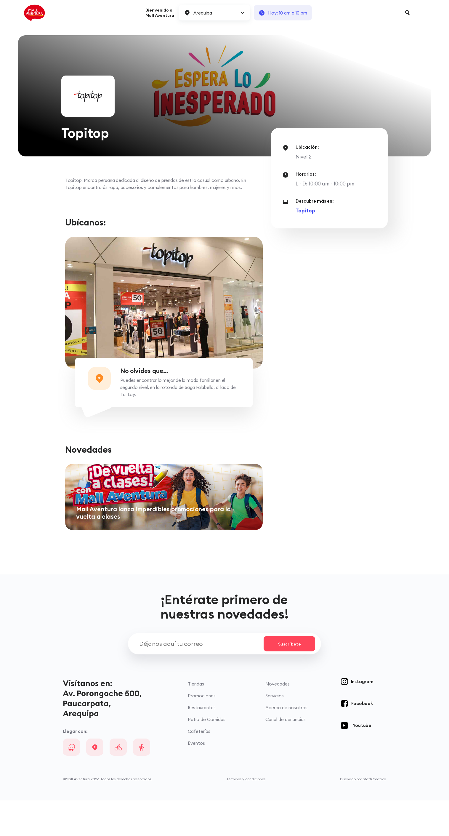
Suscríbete (289, 679)
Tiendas (196, 719)
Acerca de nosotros (286, 743)
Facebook (362, 739)
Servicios (274, 731)
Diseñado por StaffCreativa (363, 814)
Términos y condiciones (245, 814)
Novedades (277, 719)
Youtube (362, 761)
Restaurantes (202, 743)
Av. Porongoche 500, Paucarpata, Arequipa (102, 739)
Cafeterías (199, 767)
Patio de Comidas (206, 755)
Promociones (202, 731)
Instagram (362, 717)
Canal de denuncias (285, 755)
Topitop (305, 210)
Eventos (196, 778)
